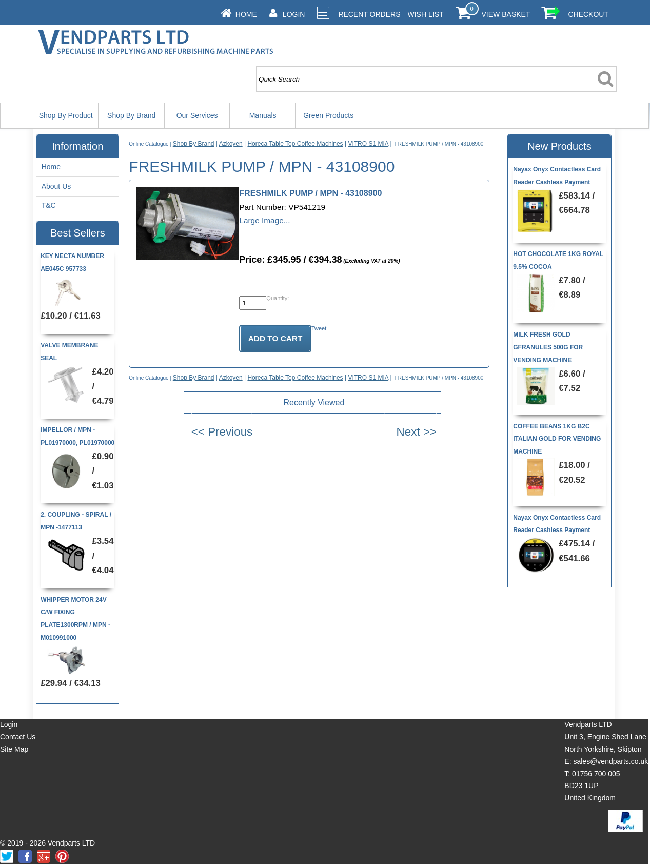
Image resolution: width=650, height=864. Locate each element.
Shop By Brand (131, 115)
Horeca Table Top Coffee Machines (295, 143)
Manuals (263, 115)
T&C (49, 205)
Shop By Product (66, 115)
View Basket (506, 14)
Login (294, 14)
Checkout (588, 14)
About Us (56, 186)
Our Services (197, 115)
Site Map (14, 749)
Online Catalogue (148, 144)
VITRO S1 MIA (368, 143)
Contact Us (17, 737)
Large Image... (264, 220)
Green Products (328, 115)
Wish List (426, 14)
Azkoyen (231, 143)
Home (246, 14)
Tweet (318, 328)
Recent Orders (369, 14)
